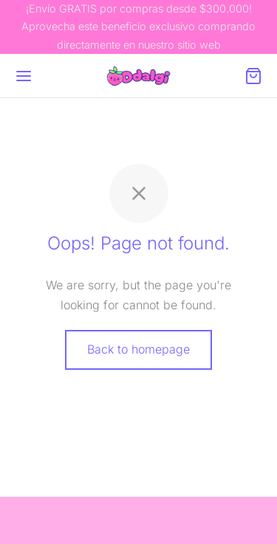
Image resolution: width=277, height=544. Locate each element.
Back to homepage (138, 349)
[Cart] (253, 76)
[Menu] (24, 76)
